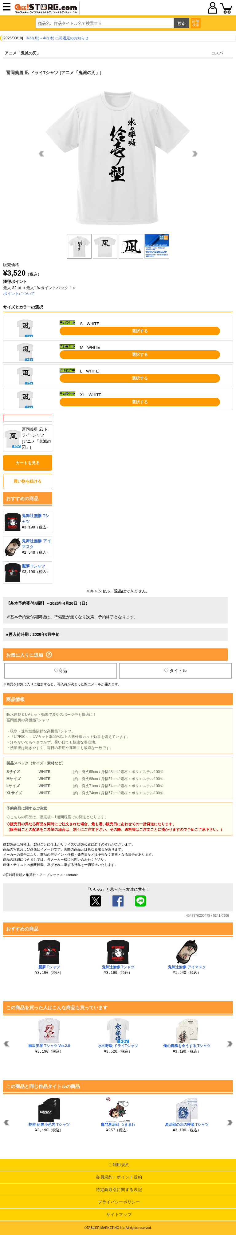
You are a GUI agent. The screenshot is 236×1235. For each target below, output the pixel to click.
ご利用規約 (118, 1164)
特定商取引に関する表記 (119, 1189)
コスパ (217, 53)
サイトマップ (119, 1214)
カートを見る (28, 462)
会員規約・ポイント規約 (119, 1177)
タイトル (175, 670)
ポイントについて (19, 293)
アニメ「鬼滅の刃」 (23, 53)
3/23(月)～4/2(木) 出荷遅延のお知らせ (57, 38)
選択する (140, 331)
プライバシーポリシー (119, 1202)
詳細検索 (195, 23)
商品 (60, 670)
